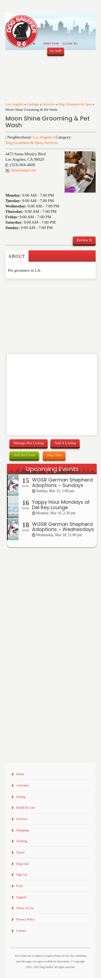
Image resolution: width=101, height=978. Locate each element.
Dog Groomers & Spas (75, 104)
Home (20, 774)
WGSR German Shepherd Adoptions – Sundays (62, 482)
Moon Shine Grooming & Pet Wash (47, 121)
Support (21, 897)
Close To (70, 43)
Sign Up (21, 874)
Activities (22, 785)
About (17, 256)
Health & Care (25, 807)
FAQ (19, 886)
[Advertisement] (36, 289)
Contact (21, 931)
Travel (20, 852)
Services (49, 104)
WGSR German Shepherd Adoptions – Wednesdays (63, 527)
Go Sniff (55, 51)
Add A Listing (65, 443)
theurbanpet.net (23, 170)
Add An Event (24, 455)
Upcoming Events (52, 469)
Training (21, 841)
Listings (33, 104)
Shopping (22, 830)
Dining (20, 797)
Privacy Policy (25, 919)
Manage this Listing (28, 443)
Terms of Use (24, 908)
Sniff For (50, 43)
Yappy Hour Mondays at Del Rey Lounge (61, 505)
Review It (84, 240)
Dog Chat (54, 455)
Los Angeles (14, 104)
